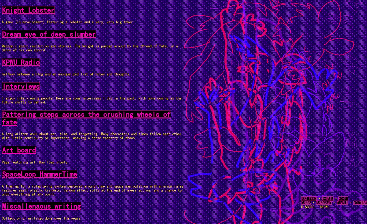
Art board (19, 150)
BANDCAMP (323, 203)
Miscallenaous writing (41, 206)
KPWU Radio (21, 62)
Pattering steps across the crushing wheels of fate (86, 118)
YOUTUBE (360, 203)
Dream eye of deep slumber (49, 34)
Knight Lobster (28, 10)
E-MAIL (327, 199)
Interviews (21, 86)
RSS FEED (308, 199)
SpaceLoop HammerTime (39, 174)
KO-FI (343, 199)
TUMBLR (342, 203)
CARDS (306, 203)
